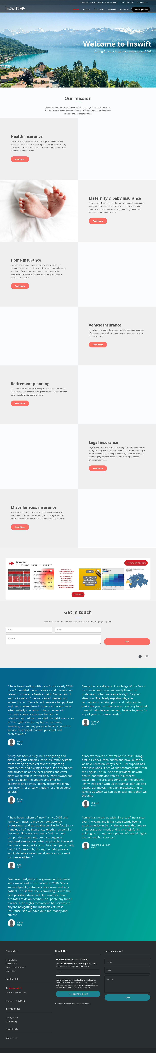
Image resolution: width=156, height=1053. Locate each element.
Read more (20, 159)
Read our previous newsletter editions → (73, 1003)
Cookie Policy (11, 1021)
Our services (99, 9)
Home (76, 9)
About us (86, 9)
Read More (98, 468)
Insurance (112, 9)
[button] (19, 579)
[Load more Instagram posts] (78, 594)
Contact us (124, 9)
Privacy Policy (12, 1017)
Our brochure (11, 1038)
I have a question (141, 9)
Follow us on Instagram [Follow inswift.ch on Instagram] (136, 563)
